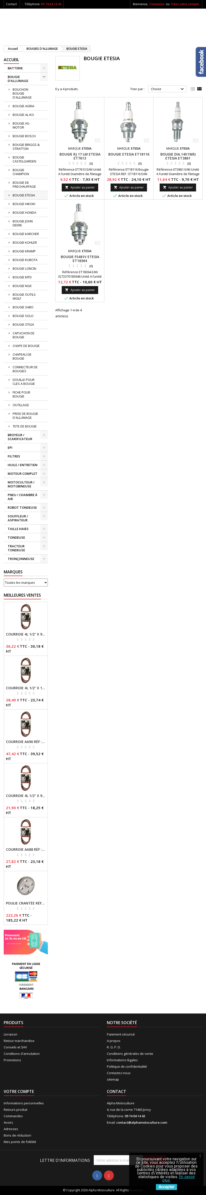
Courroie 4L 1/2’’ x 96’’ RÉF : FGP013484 (26, 796)
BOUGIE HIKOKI (24, 204)
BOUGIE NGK (22, 286)
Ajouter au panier (80, 187)
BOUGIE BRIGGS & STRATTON (26, 146)
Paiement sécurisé (121, 1034)
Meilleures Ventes (22, 595)
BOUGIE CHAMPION (21, 172)
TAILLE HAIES (18, 529)
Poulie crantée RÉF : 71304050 (26, 903)
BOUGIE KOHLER (25, 242)
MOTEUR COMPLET (22, 473)
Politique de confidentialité (127, 1066)
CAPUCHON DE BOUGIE (23, 335)
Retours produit (15, 1109)
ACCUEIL (11, 59)
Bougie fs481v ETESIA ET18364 (80, 258)
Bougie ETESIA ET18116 (128, 154)
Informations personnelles (24, 1103)
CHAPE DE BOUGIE (26, 346)
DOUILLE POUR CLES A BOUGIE (24, 381)
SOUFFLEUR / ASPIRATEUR (18, 518)
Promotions (12, 1060)
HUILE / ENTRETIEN (22, 465)
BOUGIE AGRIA (23, 106)
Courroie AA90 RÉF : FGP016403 (26, 742)
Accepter (166, 1187)
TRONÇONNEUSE (21, 559)
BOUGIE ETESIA (24, 195)
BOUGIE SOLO (23, 316)
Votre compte (19, 1091)
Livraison (10, 1034)
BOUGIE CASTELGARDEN (24, 159)
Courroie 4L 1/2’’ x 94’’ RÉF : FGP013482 (26, 634)
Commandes (13, 1116)
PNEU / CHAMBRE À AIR (22, 497)
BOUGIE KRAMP (24, 251)
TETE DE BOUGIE (25, 426)
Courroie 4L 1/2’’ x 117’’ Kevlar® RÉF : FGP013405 (26, 688)
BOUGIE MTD (22, 277)
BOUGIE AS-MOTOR (21, 125)
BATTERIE (15, 68)
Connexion (157, 4)
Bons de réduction (17, 1135)
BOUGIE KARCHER (26, 234)
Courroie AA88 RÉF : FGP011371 (26, 849)
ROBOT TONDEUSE (22, 507)
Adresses (11, 1129)
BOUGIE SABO (23, 307)
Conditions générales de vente (130, 1053)
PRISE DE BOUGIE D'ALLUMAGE (25, 415)
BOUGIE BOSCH (24, 136)
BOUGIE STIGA (23, 324)
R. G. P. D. (114, 1047)
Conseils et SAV (15, 1047)
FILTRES (14, 456)
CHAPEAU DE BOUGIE (22, 356)
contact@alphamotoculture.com (141, 1122)
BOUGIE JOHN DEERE (23, 223)
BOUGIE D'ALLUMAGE (18, 79)
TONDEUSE (16, 537)
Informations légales (122, 1060)
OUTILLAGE (21, 405)
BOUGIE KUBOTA (25, 260)
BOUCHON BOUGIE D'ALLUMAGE (22, 93)
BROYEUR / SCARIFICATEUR (20, 437)
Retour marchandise (19, 1040)
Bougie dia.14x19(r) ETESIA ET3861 (178, 156)
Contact (11, 4)
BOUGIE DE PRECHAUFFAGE (24, 184)
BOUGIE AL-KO (23, 114)
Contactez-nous (119, 1073)
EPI (10, 447)
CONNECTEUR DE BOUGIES (25, 369)
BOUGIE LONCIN (24, 268)
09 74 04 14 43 (51, 4)
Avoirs (8, 1122)
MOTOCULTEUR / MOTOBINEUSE (21, 484)
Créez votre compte (185, 4)
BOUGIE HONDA (24, 212)
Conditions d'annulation (22, 1053)
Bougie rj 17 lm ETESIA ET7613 (79, 156)
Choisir (168, 89)
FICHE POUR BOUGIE (21, 394)
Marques (13, 572)
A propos (113, 1040)
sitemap (113, 1079)
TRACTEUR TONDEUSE (16, 548)
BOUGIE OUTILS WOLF (24, 296)
